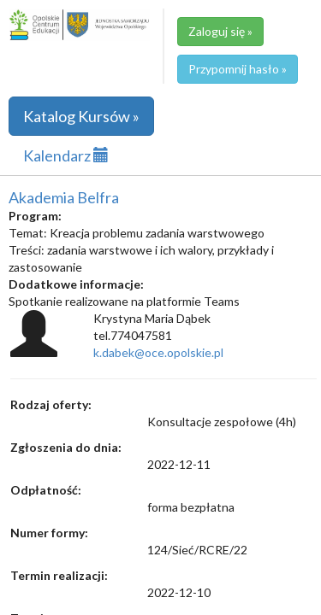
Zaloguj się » (220, 31)
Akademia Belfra (64, 197)
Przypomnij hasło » (237, 69)
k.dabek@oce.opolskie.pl (158, 352)
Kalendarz (66, 155)
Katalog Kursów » (81, 116)
